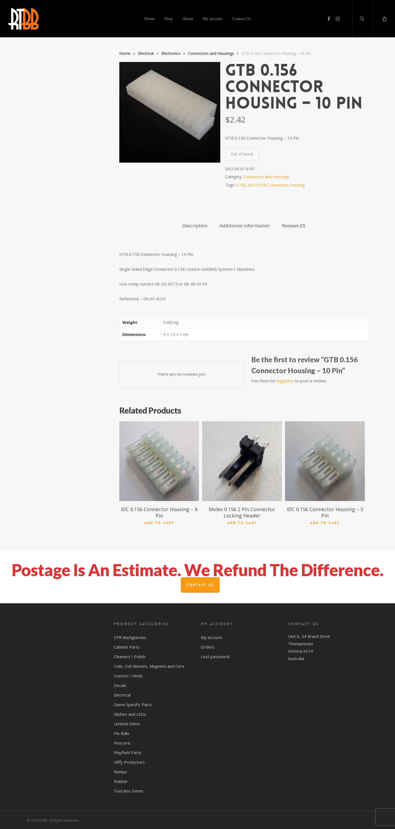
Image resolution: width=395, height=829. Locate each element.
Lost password (215, 656)
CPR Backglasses (130, 637)
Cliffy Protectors (129, 762)
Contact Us (200, 585)
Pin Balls (121, 733)
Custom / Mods (128, 675)
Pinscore (122, 743)
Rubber (121, 781)
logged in (285, 380)
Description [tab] (194, 225)
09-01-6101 (258, 185)
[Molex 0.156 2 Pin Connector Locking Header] (242, 461)
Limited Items (127, 723)
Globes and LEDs (130, 714)
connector (279, 185)
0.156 (241, 185)
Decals (120, 685)
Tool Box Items (128, 791)
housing (297, 185)
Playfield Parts (128, 752)
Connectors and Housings (211, 53)
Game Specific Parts (133, 704)
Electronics (170, 53)
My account (211, 637)
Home (124, 53)
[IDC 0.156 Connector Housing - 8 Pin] (159, 461)
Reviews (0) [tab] (293, 225)
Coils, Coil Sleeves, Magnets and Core (149, 666)
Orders (208, 647)
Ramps (120, 771)
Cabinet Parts (127, 647)
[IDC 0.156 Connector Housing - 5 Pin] (325, 461)
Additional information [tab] (244, 225)
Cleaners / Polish (129, 656)
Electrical (146, 53)
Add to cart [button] (159, 523)
